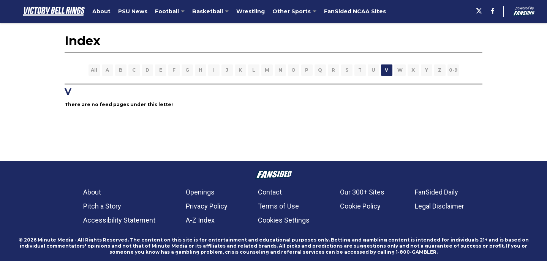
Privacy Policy (207, 206)
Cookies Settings (284, 220)
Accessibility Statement (119, 220)
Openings (200, 192)
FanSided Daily (436, 192)
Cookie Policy (360, 206)
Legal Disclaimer (439, 206)
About (92, 192)
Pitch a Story (102, 206)
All (94, 70)
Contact (270, 192)
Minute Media (55, 240)
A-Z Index (200, 220)
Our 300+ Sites (362, 192)
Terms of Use (278, 206)
